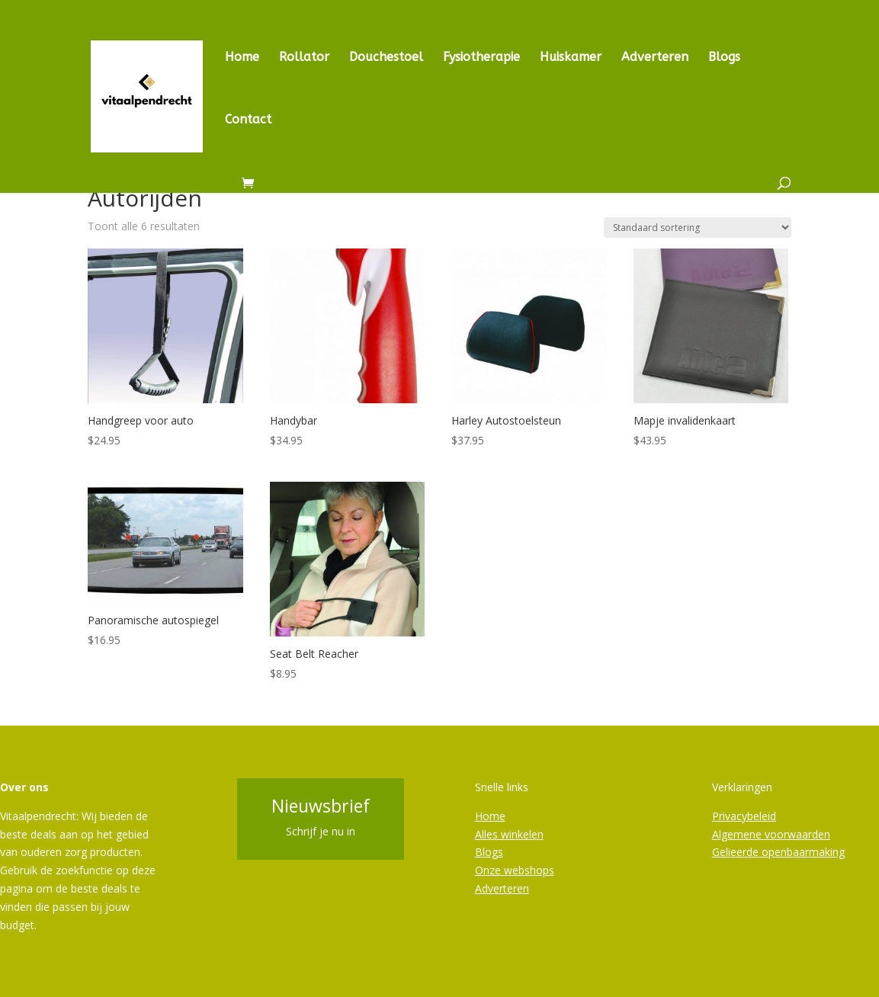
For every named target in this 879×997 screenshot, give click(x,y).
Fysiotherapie (481, 58)
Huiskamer (571, 58)
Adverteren (654, 58)
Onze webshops (514, 870)
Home (242, 58)
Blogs (724, 58)
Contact (248, 120)
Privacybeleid (744, 816)
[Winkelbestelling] (697, 227)
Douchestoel (386, 58)
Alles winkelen (509, 834)
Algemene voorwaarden (771, 834)
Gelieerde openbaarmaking (778, 852)
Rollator (304, 58)
